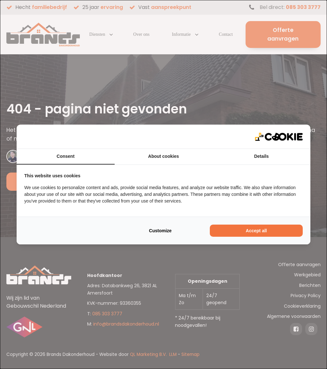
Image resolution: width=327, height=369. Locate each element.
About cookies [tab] (163, 156)
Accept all (256, 230)
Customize (160, 230)
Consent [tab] (65, 156)
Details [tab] (261, 156)
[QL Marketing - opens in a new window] (279, 136)
